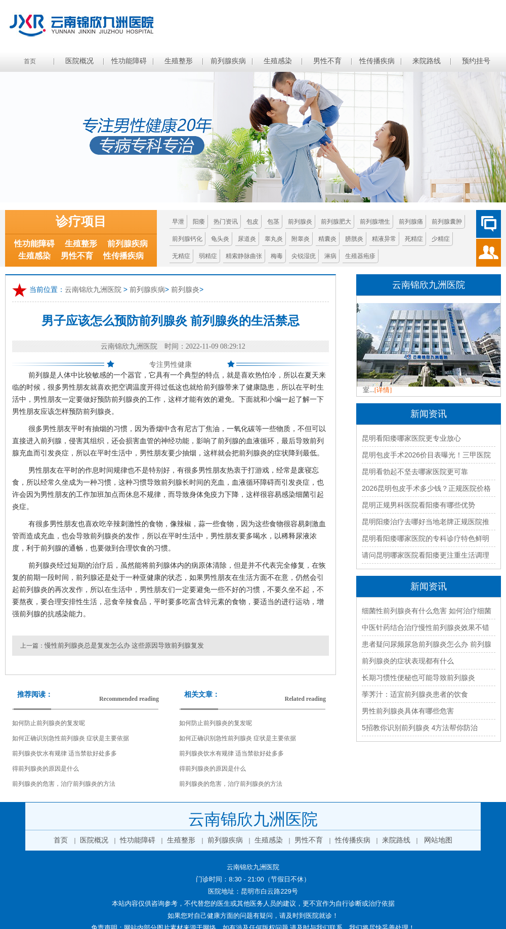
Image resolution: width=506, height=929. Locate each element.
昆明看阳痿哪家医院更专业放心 (411, 438)
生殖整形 (178, 61)
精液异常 (384, 238)
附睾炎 (300, 238)
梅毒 (277, 256)
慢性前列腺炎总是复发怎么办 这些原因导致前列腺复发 (124, 645)
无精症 (181, 256)
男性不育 (327, 61)
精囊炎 (327, 238)
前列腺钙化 (187, 238)
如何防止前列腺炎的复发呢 (48, 723)
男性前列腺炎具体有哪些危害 (408, 711)
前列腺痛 (411, 221)
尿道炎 (247, 238)
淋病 (330, 256)
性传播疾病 (377, 61)
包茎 (273, 221)
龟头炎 (220, 238)
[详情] (383, 390)
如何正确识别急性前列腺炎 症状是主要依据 (70, 738)
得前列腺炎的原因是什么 (45, 768)
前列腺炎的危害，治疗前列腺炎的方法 (63, 783)
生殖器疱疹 (360, 256)
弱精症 (208, 256)
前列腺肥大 (336, 221)
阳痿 (199, 221)
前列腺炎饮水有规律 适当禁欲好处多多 (64, 753)
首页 (30, 61)
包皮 (252, 221)
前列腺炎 (300, 221)
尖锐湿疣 (303, 256)
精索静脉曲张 (244, 256)
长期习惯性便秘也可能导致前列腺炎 (418, 677)
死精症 (414, 238)
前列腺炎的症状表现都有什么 (408, 661)
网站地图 (438, 840)
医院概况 (79, 61)
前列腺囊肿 (447, 221)
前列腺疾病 (228, 61)
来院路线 (426, 61)
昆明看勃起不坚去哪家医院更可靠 (415, 472)
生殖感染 (278, 61)
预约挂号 (476, 61)
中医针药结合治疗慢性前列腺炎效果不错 (425, 627)
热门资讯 (226, 221)
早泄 (178, 221)
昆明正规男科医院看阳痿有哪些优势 (418, 505)
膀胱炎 (354, 238)
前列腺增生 (375, 221)
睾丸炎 (274, 238)
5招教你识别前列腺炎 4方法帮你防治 (420, 728)
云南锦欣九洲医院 (93, 289)
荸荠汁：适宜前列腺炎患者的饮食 (415, 694)
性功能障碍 (129, 61)
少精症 (441, 238)
